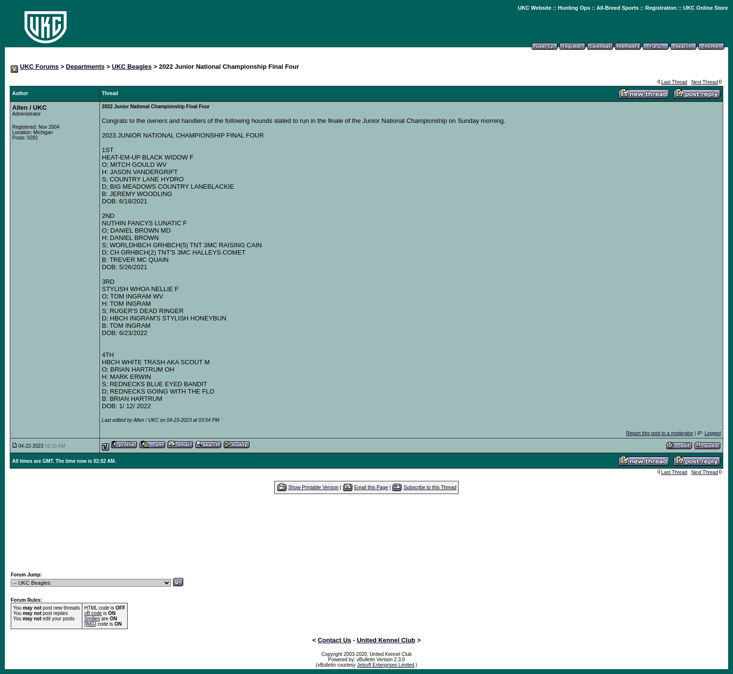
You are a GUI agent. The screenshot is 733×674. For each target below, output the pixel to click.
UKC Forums (39, 66)
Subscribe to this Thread (430, 487)
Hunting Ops (574, 8)
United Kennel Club (386, 640)
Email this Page (371, 487)
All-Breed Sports (618, 8)
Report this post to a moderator (660, 433)
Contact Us (334, 640)
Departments (85, 66)
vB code (93, 613)
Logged (713, 433)
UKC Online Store (705, 8)
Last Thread (674, 82)
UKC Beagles (132, 66)
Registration (660, 8)
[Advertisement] (366, 533)
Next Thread (704, 82)
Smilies (92, 618)
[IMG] (90, 624)
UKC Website (534, 8)
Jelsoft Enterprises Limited (385, 665)
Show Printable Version (313, 487)
